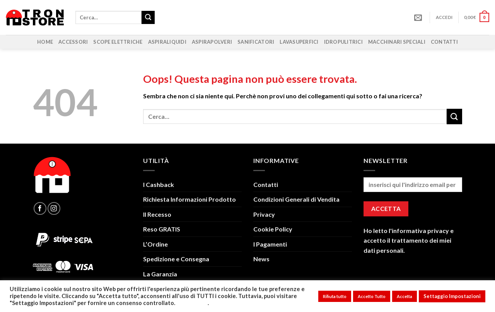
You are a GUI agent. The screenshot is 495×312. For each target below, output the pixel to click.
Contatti (444, 42)
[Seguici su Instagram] (54, 208)
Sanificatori (255, 42)
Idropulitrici (343, 42)
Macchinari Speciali (396, 42)
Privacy (264, 214)
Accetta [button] (404, 296)
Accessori (73, 42)
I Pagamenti (270, 244)
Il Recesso (157, 214)
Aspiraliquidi (167, 42)
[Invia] (148, 17)
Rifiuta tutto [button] (334, 296)
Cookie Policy (272, 229)
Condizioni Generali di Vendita (296, 199)
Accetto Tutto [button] (372, 296)
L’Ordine (155, 244)
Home (45, 42)
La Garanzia (160, 274)
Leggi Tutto (192, 303)
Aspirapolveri (212, 42)
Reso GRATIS (161, 229)
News (261, 258)
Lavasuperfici (299, 42)
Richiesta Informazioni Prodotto (189, 199)
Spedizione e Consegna (176, 258)
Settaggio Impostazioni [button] (452, 296)
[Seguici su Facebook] (40, 208)
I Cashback (158, 184)
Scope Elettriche (117, 42)
